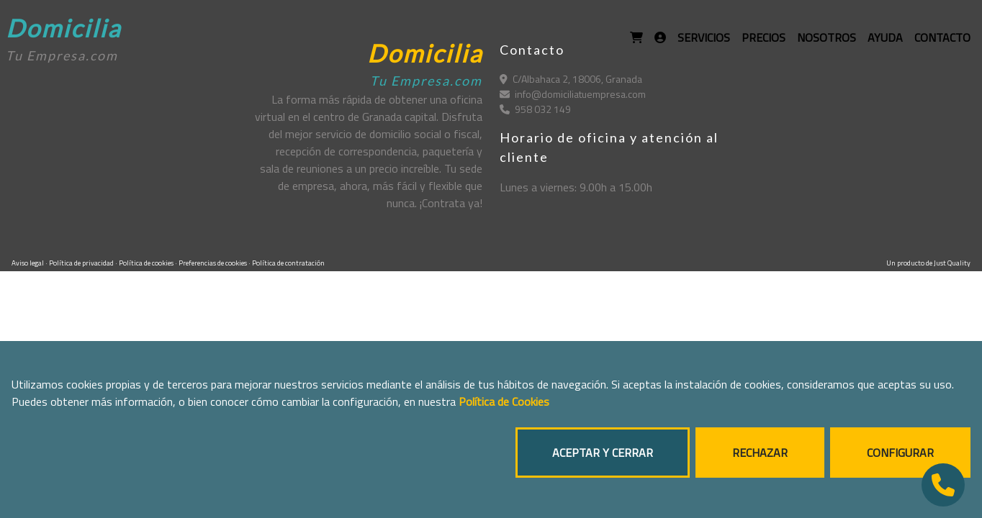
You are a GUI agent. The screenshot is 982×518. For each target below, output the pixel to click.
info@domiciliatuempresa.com (573, 93)
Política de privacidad (82, 263)
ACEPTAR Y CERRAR (602, 452)
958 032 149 (535, 109)
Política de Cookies (504, 401)
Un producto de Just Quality (928, 263)
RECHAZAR (760, 452)
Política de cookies (147, 263)
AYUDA (885, 37)
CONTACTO (942, 37)
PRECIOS (763, 37)
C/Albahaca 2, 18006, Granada (571, 78)
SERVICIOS (703, 37)
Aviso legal (28, 263)
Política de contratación (288, 263)
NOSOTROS (826, 37)
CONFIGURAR (900, 452)
